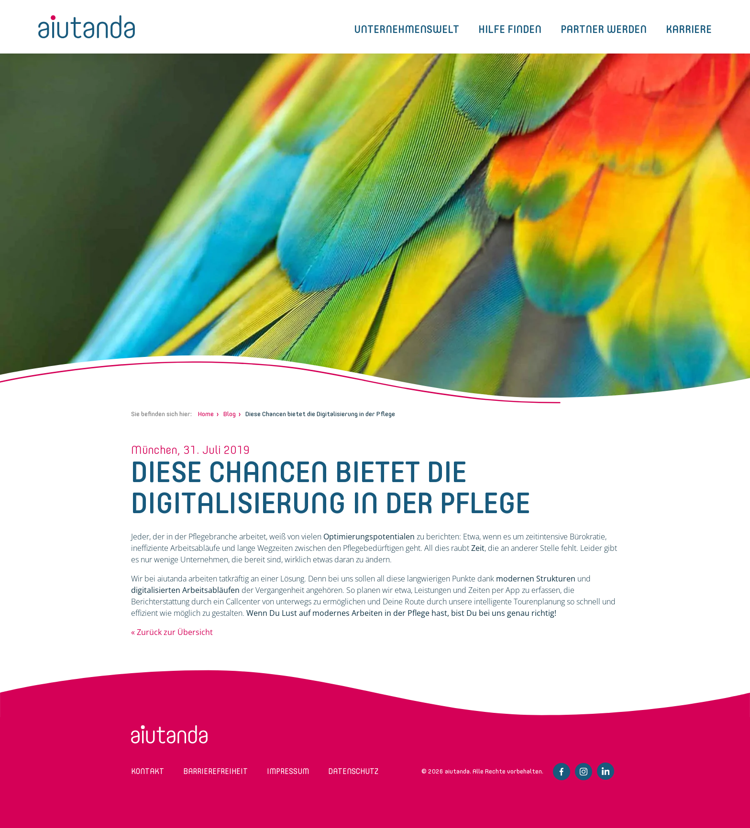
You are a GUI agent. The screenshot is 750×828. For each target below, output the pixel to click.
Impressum (288, 771)
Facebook (561, 771)
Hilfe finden (509, 29)
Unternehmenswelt (406, 29)
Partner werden (604, 29)
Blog (229, 414)
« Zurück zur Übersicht (172, 632)
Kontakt (147, 771)
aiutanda (86, 26)
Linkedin (605, 771)
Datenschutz (353, 771)
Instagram (583, 771)
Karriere (689, 29)
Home (206, 414)
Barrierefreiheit (215, 771)
